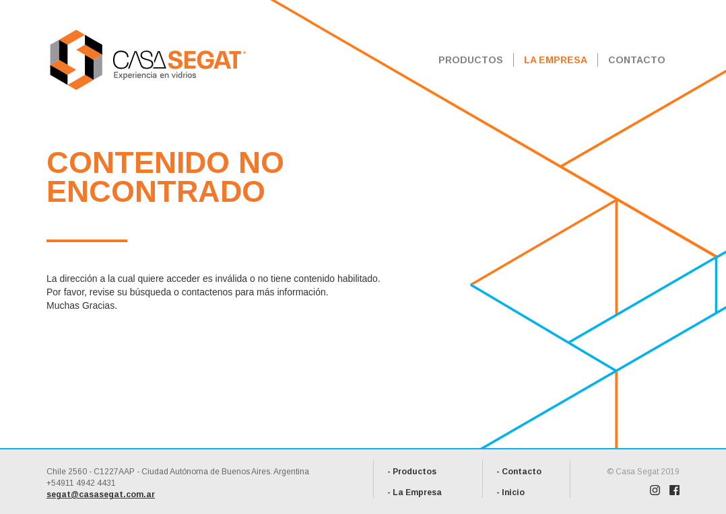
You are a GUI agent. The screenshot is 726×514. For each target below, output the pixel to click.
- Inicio (510, 492)
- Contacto (518, 471)
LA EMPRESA (555, 59)
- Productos (411, 471)
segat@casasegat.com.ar (100, 494)
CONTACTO (636, 59)
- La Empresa (414, 492)
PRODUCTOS (470, 59)
